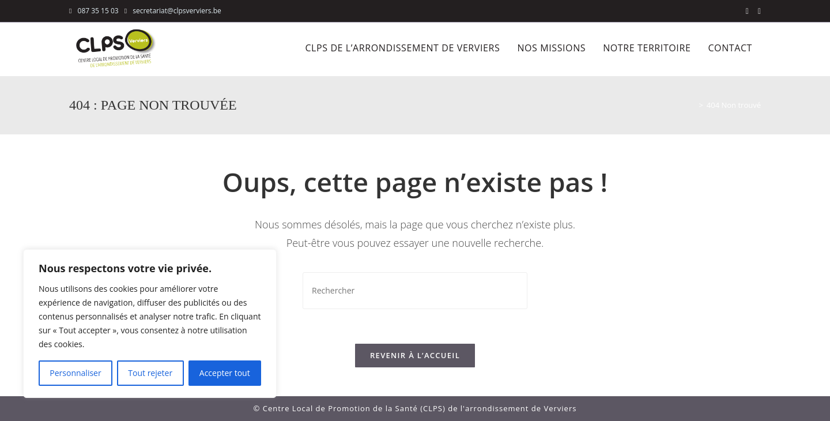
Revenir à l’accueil (415, 355)
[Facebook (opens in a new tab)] (747, 11)
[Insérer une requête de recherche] (415, 290)
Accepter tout (224, 372)
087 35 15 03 (98, 11)
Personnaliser (75, 372)
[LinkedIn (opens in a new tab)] (757, 11)
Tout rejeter (150, 372)
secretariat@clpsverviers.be (176, 11)
